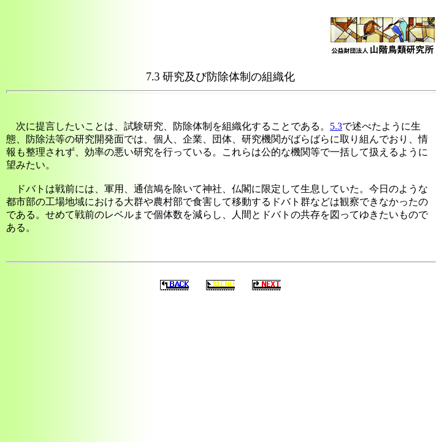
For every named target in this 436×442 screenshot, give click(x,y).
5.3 (336, 126)
